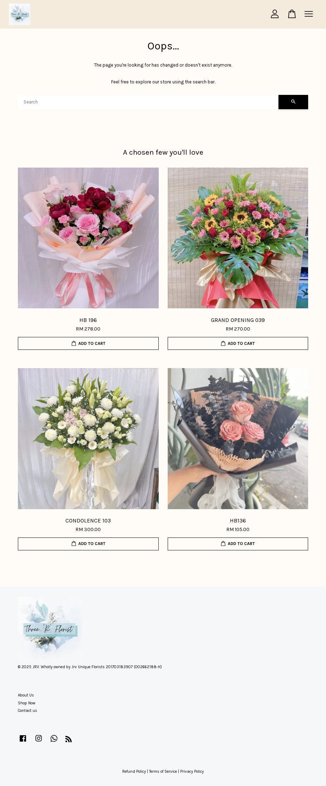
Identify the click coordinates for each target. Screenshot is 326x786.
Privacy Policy (192, 771)
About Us (26, 695)
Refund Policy (134, 771)
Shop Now (26, 703)
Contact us (27, 710)
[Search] (148, 102)
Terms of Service (163, 771)
